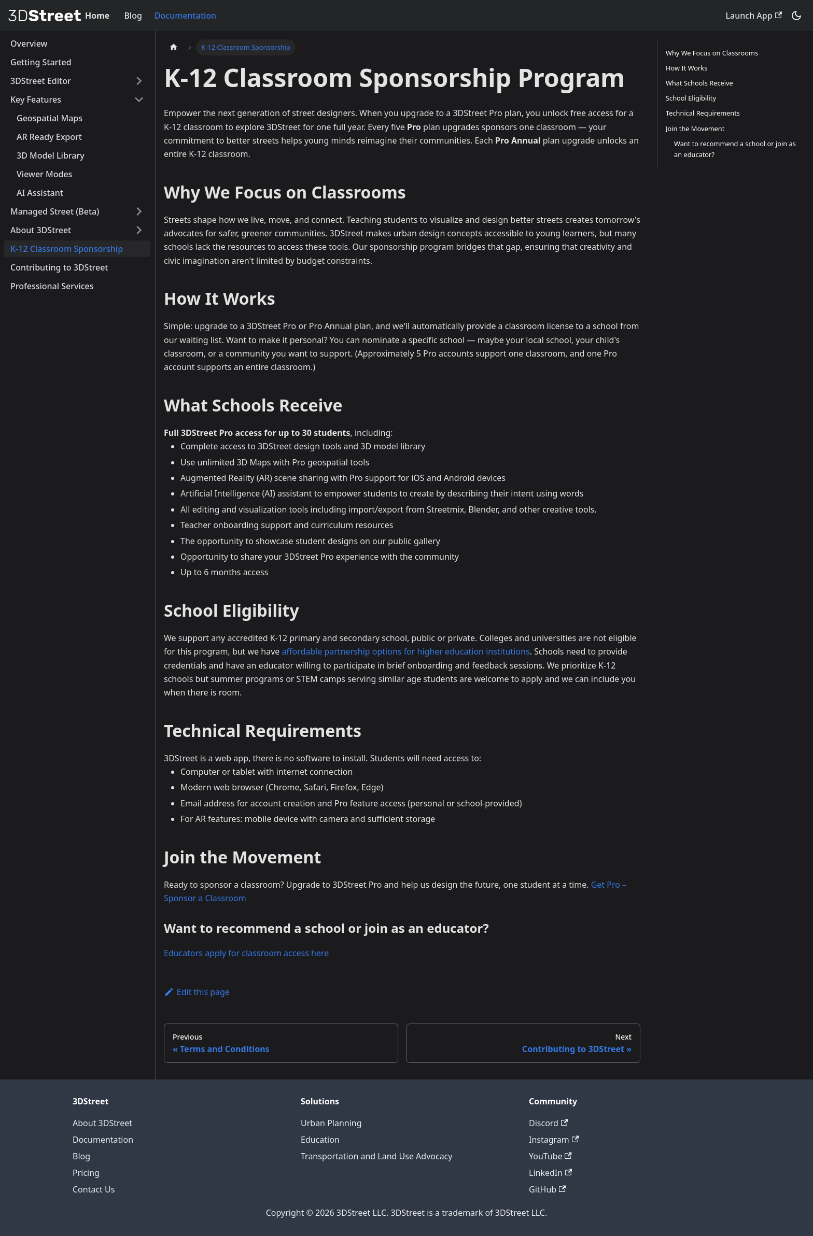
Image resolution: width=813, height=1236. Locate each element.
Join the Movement (695, 128)
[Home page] (174, 47)
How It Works (686, 68)
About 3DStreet (102, 1123)
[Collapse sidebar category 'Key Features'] (139, 99)
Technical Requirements (703, 113)
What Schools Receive (699, 83)
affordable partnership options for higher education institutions (406, 651)
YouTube (550, 1156)
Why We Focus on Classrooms (712, 53)
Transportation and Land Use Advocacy (376, 1156)
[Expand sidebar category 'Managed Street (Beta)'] (139, 211)
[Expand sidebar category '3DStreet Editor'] (139, 81)
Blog (133, 15)
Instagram (554, 1139)
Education (320, 1139)
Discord (548, 1123)
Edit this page (197, 992)
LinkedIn (550, 1172)
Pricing (86, 1172)
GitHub (547, 1189)
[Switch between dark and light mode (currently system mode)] (796, 15)
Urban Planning (331, 1123)
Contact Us (94, 1189)
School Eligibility (691, 98)
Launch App (754, 15)
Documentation (185, 15)
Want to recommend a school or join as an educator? (735, 149)
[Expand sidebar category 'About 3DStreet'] (139, 230)
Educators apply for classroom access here (246, 953)
